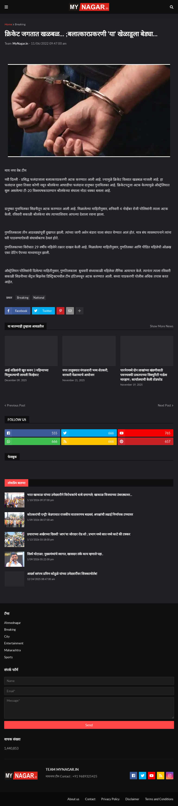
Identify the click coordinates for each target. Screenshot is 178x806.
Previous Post (16, 405)
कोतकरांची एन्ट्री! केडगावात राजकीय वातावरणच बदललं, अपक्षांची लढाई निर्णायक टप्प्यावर (80, 514)
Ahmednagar (12, 623)
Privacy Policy (110, 799)
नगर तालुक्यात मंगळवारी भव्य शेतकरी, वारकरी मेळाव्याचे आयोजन (85, 372)
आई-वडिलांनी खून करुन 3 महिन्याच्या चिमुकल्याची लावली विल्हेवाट (26, 372)
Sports (8, 657)
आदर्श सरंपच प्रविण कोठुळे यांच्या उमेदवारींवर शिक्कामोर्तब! (62, 574)
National (38, 297)
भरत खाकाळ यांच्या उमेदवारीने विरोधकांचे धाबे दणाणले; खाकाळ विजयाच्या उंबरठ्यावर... (79, 495)
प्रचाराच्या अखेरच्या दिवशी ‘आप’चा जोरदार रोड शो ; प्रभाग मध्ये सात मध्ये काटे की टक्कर (78, 534)
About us (73, 799)
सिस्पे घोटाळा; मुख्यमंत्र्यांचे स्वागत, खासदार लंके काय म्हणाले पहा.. (65, 554)
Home (8, 24)
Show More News (161, 326)
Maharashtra (12, 650)
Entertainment (13, 643)
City (7, 636)
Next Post (164, 405)
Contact (90, 799)
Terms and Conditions (159, 799)
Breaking (20, 24)
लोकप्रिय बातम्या (16, 483)
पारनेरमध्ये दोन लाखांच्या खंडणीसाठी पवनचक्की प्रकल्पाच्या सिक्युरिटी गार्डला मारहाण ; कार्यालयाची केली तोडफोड (143, 374)
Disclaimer (132, 799)
